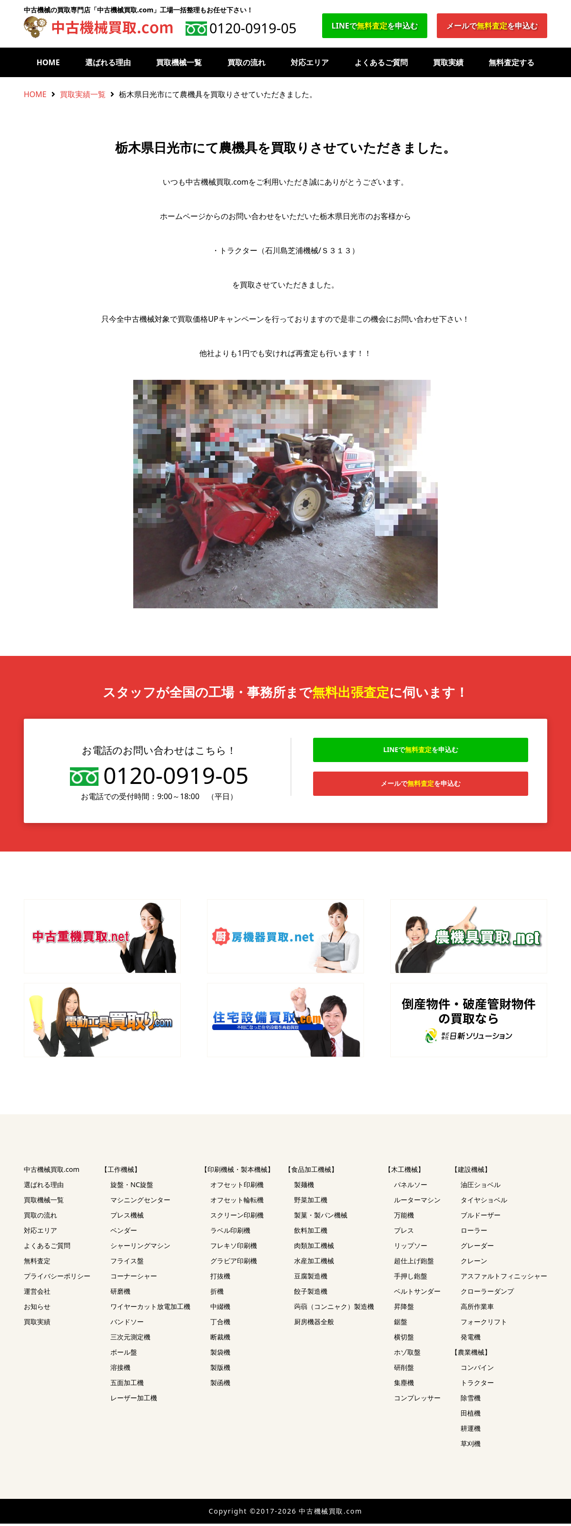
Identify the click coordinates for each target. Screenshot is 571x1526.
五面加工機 (127, 1384)
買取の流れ (246, 62)
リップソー (410, 1247)
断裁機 (220, 1339)
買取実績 (448, 62)
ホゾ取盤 (407, 1354)
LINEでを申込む (375, 25)
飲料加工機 (310, 1232)
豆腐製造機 (310, 1278)
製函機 (220, 1384)
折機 (217, 1293)
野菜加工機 (310, 1202)
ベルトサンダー (417, 1293)
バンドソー (127, 1323)
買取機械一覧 (179, 62)
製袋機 (220, 1354)
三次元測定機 (130, 1339)
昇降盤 (404, 1308)
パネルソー (410, 1186)
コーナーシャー (133, 1278)
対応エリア (310, 62)
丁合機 (220, 1323)
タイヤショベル (484, 1202)
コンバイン (477, 1369)
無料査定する (511, 62)
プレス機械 (127, 1217)
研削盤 (404, 1369)
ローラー (474, 1232)
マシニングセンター (140, 1202)
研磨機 (120, 1293)
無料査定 (37, 1263)
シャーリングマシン (140, 1247)
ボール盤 (123, 1354)
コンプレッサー (417, 1400)
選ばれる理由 (108, 62)
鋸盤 (400, 1323)
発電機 (471, 1339)
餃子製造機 (310, 1293)
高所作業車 (477, 1308)
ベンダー (123, 1232)
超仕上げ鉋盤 (414, 1263)
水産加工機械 (314, 1263)
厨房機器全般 (314, 1323)
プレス (404, 1232)
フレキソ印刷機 (233, 1247)
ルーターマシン (417, 1202)
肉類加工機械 (314, 1247)
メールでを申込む (492, 25)
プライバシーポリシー (57, 1278)
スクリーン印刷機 (237, 1217)
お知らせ (37, 1308)
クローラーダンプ (487, 1293)
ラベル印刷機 (230, 1232)
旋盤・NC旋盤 (131, 1186)
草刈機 (471, 1445)
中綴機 (220, 1308)
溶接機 (120, 1369)
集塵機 (404, 1384)
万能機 (404, 1217)
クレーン (474, 1263)
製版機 (220, 1369)
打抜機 (220, 1278)
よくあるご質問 (381, 62)
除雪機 (471, 1400)
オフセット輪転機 (237, 1202)
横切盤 (404, 1339)
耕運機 (471, 1430)
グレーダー (477, 1247)
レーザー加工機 (133, 1400)
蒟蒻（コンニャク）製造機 (334, 1308)
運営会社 (37, 1293)
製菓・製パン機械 (320, 1217)
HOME (48, 62)
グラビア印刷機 (233, 1263)
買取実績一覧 (83, 94)
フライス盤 (127, 1263)
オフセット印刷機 (237, 1186)
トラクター (477, 1384)
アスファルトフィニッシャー (504, 1278)
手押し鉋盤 (410, 1278)
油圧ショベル (481, 1186)
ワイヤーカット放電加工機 (150, 1308)
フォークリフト (484, 1323)
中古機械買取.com (51, 1171)
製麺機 (304, 1186)
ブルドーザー (481, 1217)
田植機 (471, 1415)
